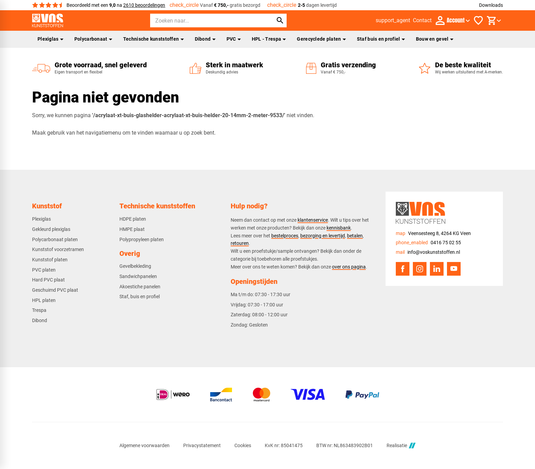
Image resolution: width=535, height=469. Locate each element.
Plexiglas (50, 39)
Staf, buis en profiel (139, 296)
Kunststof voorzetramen (58, 249)
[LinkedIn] (437, 269)
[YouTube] (454, 269)
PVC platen (44, 270)
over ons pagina (349, 267)
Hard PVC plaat (48, 279)
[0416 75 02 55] (428, 243)
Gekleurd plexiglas (51, 229)
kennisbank (339, 228)
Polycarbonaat (93, 39)
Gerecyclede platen (321, 39)
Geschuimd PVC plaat (55, 290)
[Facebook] (402, 269)
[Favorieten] (478, 20)
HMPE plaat (132, 229)
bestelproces (284, 235)
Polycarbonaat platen (55, 239)
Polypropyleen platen (141, 239)
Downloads (491, 5)
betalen (355, 235)
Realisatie (401, 446)
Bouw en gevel (434, 39)
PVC (234, 39)
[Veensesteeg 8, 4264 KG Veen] (433, 233)
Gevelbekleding (135, 266)
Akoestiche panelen (139, 286)
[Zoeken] (205, 20)
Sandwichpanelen (138, 276)
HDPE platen (132, 219)
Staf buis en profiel (381, 39)
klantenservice (313, 220)
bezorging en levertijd (322, 235)
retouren (240, 243)
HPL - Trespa (269, 39)
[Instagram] (419, 269)
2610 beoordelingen (144, 5)
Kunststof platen (50, 259)
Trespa (39, 310)
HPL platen (44, 300)
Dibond (205, 39)
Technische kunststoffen (153, 39)
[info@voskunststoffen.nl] (428, 252)
